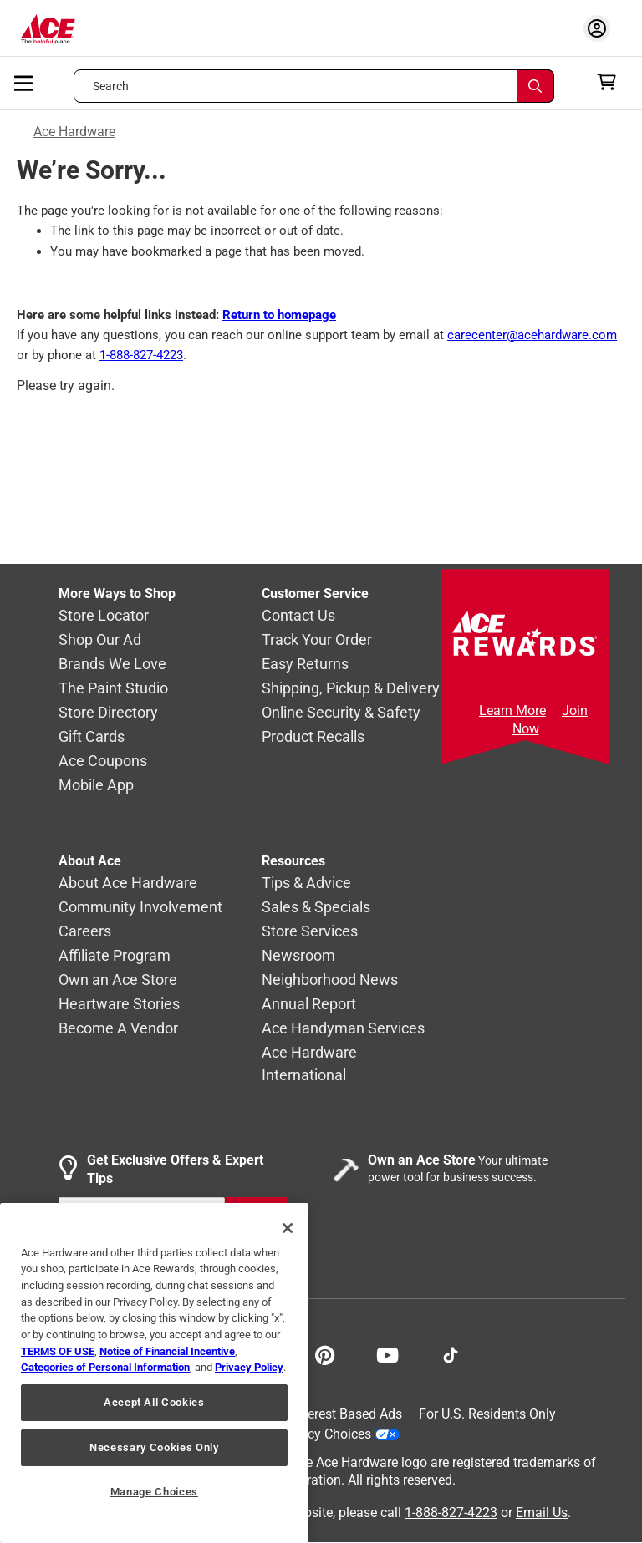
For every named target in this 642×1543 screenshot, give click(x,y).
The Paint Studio (113, 689)
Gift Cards (92, 737)
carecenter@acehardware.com (532, 335)
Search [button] (111, 86)
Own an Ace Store (118, 980)
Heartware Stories (119, 1004)
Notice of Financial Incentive (167, 1351)
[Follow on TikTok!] (451, 1353)
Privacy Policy (249, 1367)
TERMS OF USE (57, 1351)
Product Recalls (313, 737)
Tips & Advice (306, 883)
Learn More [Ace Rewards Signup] (512, 710)
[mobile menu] (24, 82)
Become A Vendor (118, 1029)
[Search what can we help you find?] (314, 86)
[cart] (611, 82)
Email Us (542, 1512)
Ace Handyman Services (343, 1029)
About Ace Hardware (128, 883)
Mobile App (96, 785)
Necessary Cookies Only (153, 1447)
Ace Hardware (74, 132)
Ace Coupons (103, 761)
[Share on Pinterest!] (324, 1353)
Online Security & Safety (341, 713)
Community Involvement (140, 907)
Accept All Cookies (154, 1402)
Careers (85, 932)
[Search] (535, 86)
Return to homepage (279, 314)
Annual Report (309, 1004)
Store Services (310, 932)
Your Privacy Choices (323, 1434)
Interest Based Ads (347, 1414)
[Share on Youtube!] (387, 1353)
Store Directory (108, 713)
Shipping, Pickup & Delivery (351, 689)
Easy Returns (305, 664)
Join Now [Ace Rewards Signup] (550, 720)
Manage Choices (154, 1491)
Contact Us (298, 616)
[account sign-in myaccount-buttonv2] (601, 28)
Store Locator (104, 616)
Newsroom (298, 956)
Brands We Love (112, 664)
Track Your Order (317, 640)
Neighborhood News (330, 980)
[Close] (287, 1228)
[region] (154, 1373)
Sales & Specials (316, 907)
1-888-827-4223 (141, 355)
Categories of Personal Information (105, 1367)
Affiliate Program (115, 956)
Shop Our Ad (100, 640)
